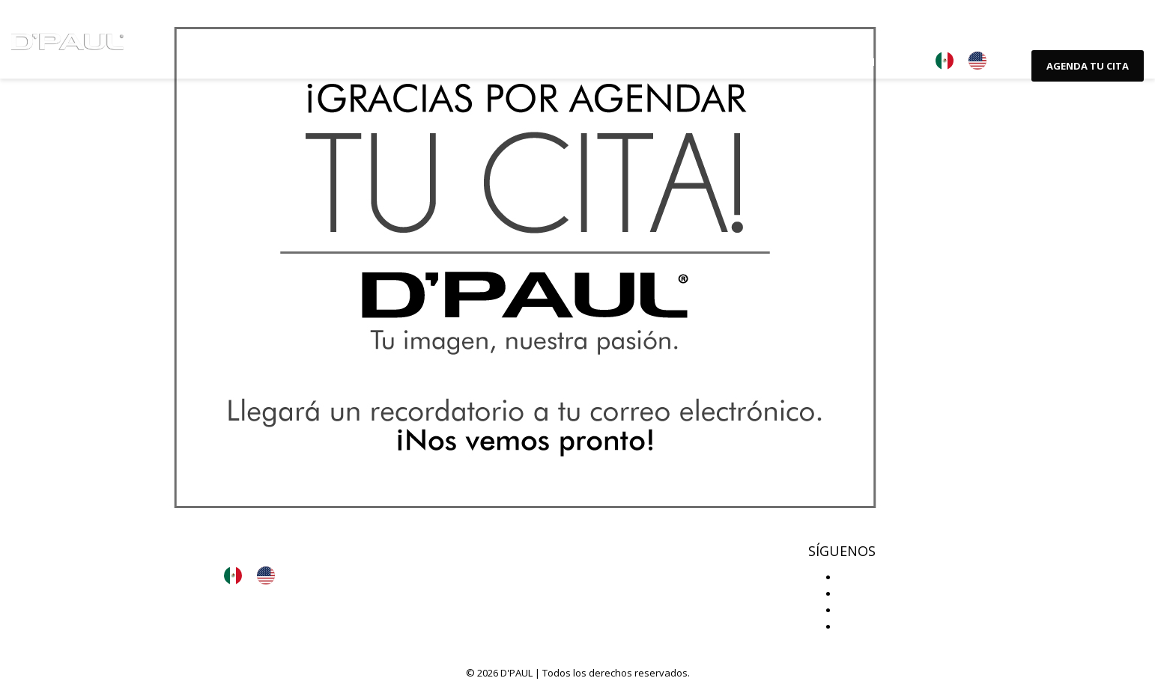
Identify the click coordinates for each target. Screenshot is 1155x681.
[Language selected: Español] (968, 60)
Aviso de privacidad (282, 540)
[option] (981, 61)
